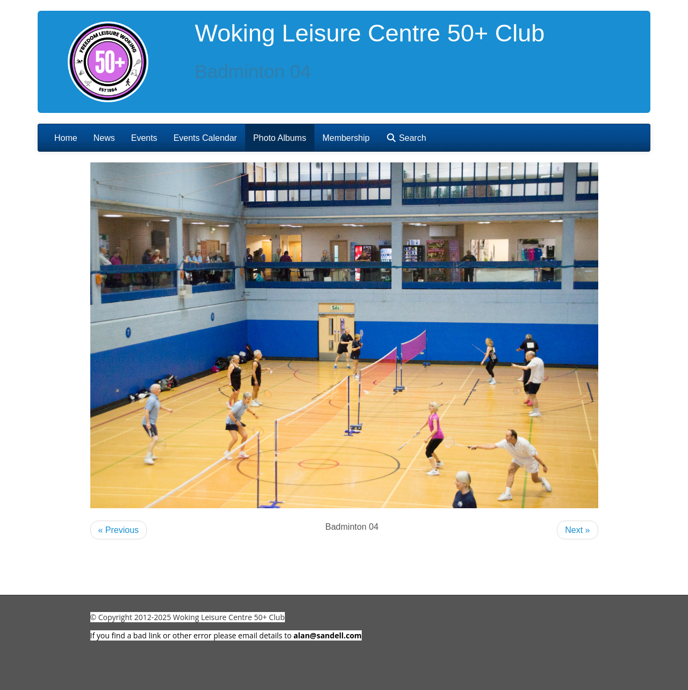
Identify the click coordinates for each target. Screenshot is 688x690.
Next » (577, 530)
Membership (346, 138)
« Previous (118, 530)
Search (406, 138)
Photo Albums (279, 138)
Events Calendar (205, 138)
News (104, 138)
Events (144, 138)
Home (65, 138)
